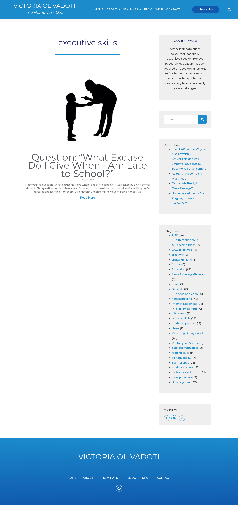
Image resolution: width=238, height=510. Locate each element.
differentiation (185, 245)
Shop (159, 9)
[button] (229, 9)
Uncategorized (182, 387)
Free (175, 289)
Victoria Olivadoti (44, 5)
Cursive (177, 269)
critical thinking (182, 264)
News (175, 333)
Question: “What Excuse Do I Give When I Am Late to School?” (87, 165)
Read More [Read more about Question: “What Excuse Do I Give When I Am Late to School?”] (87, 197)
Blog (148, 9)
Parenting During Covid (187, 338)
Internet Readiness (184, 308)
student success (183, 372)
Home (99, 9)
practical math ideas (185, 352)
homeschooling (182, 303)
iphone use (179, 318)
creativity (178, 259)
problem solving (187, 313)
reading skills (180, 357)
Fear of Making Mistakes (188, 279)
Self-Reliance (180, 367)
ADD (175, 240)
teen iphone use (182, 382)
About (113, 10)
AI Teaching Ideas (184, 249)
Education (178, 274)
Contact (173, 9)
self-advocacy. (181, 362)
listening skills (181, 323)
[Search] (202, 119)
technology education (186, 377)
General (177, 294)
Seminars (132, 10)
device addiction (187, 298)
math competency (184, 328)
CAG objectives (182, 254)
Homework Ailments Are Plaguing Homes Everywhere (188, 203)
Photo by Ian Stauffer (186, 347)
